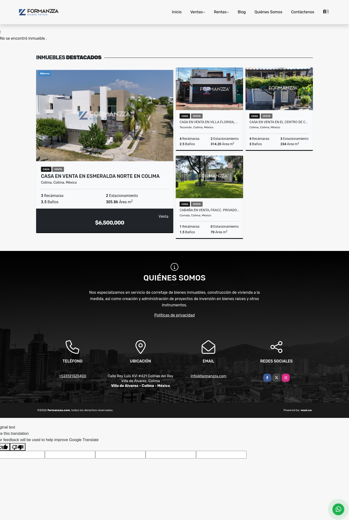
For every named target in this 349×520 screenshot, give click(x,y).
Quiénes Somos (268, 12)
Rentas (220, 12)
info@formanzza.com (208, 376)
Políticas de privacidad (174, 315)
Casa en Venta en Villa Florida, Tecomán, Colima (209, 122)
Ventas (196, 12)
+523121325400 (72, 376)
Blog (242, 12)
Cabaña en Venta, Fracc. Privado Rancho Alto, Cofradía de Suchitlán (209, 210)
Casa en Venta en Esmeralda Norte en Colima (100, 176)
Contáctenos (302, 12)
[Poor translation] (17, 447)
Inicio (177, 12)
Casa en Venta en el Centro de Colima (279, 122)
